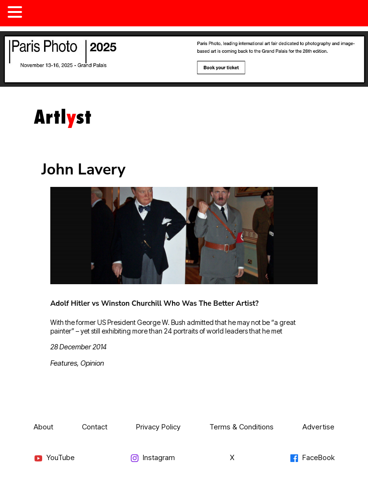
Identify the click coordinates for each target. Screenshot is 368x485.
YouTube (54, 458)
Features (63, 363)
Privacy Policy (158, 426)
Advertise (318, 426)
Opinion (92, 363)
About (43, 426)
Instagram (152, 458)
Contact (94, 426)
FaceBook (311, 458)
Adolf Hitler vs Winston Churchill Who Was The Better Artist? (154, 303)
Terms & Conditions (241, 426)
